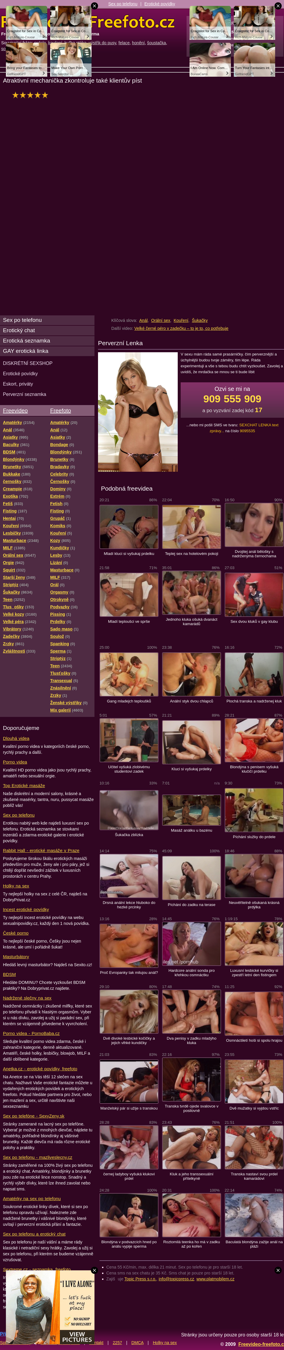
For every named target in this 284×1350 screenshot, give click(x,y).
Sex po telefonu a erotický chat (34, 1233)
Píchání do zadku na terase (191, 904)
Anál (143, 320)
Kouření (181, 320)
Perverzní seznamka (24, 394)
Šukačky (200, 320)
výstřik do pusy (102, 42)
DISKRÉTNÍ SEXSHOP (28, 363)
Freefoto (60, 410)
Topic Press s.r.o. (140, 1279)
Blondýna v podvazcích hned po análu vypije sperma (129, 1244)
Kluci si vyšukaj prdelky (192, 769)
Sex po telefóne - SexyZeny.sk (33, 1115)
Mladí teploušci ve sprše (129, 621)
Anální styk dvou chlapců (191, 701)
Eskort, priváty (18, 383)
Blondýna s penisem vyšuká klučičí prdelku (254, 769)
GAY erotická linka (25, 351)
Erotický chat (19, 330)
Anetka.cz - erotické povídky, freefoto (40, 1068)
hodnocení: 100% (32, 95)
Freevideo (15, 410)
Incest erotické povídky (26, 909)
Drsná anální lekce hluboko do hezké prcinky (129, 904)
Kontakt (96, 1342)
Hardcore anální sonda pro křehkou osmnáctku (192, 972)
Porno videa (15, 761)
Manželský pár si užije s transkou (129, 1108)
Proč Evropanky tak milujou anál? (129, 972)
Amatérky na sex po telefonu (32, 1198)
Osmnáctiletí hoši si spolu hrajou (254, 1040)
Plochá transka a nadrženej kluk (254, 701)
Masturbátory (16, 956)
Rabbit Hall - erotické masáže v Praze (41, 850)
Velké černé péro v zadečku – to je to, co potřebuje (181, 328)
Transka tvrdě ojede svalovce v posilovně (191, 1108)
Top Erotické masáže (24, 785)
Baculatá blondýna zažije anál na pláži (254, 1244)
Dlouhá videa (16, 738)
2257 (117, 1342)
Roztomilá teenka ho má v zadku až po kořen (191, 1244)
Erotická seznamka (26, 341)
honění (138, 42)
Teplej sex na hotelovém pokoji (191, 553)
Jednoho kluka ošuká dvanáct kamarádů (191, 621)
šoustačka (156, 42)
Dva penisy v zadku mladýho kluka (191, 1040)
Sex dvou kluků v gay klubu (254, 621)
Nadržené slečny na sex (27, 997)
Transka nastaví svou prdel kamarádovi (254, 1176)
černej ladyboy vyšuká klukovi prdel (129, 1176)
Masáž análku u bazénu (191, 830)
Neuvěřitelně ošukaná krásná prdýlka (254, 904)
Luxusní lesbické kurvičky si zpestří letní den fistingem (254, 972)
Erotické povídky (159, 3)
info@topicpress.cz (176, 1279)
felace (124, 42)
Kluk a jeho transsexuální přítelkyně (191, 1176)
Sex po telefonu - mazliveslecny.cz (37, 1157)
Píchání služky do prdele (254, 837)
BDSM (9, 974)
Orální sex (160, 320)
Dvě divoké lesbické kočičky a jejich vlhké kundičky (129, 1040)
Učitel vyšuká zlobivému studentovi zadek (129, 769)
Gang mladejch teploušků (129, 701)
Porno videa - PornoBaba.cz (31, 1033)
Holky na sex (16, 885)
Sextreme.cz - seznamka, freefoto (37, 1269)
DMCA (137, 1342)
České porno (16, 933)
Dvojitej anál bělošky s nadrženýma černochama (254, 553)
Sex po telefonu (123, 3)
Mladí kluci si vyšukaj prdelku (129, 553)
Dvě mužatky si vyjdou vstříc (254, 1108)
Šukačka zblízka (129, 835)
